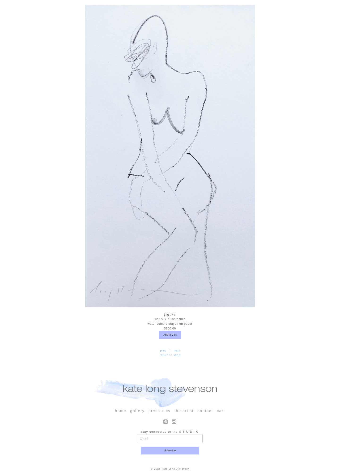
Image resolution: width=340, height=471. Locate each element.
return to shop (170, 355)
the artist (184, 411)
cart (221, 411)
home (120, 411)
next (176, 350)
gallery (137, 411)
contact (205, 411)
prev (164, 350)
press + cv (159, 411)
